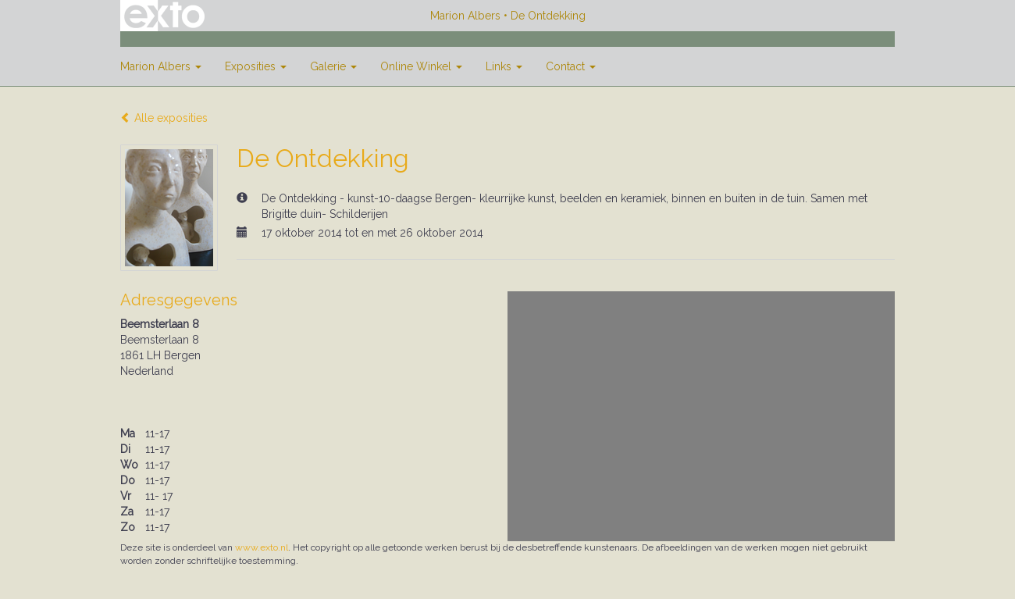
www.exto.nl (261, 547)
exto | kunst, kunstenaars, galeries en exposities (164, 15)
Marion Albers (465, 15)
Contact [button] (571, 66)
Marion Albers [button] (160, 66)
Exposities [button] (256, 66)
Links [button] (504, 66)
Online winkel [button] (421, 66)
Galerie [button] (333, 66)
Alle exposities (164, 118)
